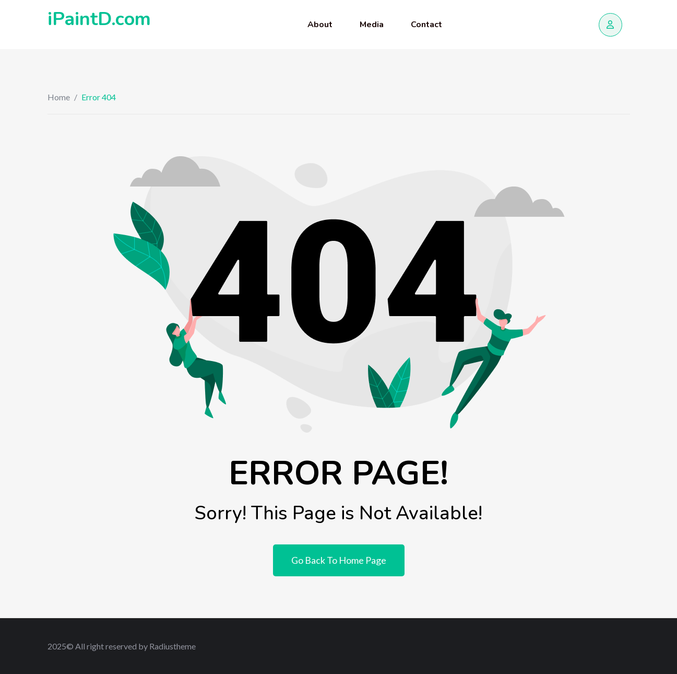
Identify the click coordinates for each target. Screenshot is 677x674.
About (319, 24)
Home (58, 97)
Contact (426, 24)
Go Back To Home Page (338, 560)
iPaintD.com (99, 19)
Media (372, 24)
